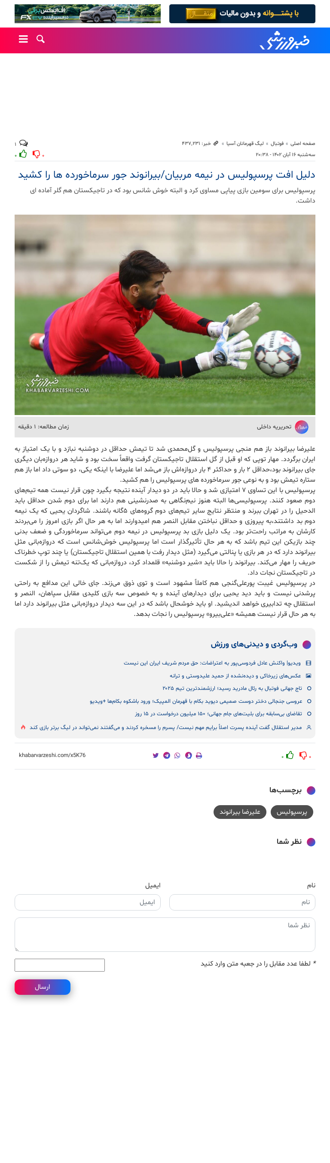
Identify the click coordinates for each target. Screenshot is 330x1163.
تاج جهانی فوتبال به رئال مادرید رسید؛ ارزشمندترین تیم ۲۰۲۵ (232, 688)
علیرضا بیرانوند (240, 812)
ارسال (42, 987)
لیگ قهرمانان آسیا (245, 143)
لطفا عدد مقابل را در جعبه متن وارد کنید (258, 964)
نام (311, 885)
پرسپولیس (292, 812)
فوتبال (277, 143)
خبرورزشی (285, 40)
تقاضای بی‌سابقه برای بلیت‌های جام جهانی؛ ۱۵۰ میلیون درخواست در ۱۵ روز (218, 714)
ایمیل (153, 885)
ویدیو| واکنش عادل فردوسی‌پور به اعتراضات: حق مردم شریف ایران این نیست (212, 663)
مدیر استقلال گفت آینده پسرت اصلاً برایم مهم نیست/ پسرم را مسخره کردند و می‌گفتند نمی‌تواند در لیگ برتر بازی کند (166, 728)
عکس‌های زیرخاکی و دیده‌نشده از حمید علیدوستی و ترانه (235, 676)
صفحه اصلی (302, 143)
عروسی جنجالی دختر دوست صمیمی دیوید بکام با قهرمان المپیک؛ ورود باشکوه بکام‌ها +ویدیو (196, 701)
